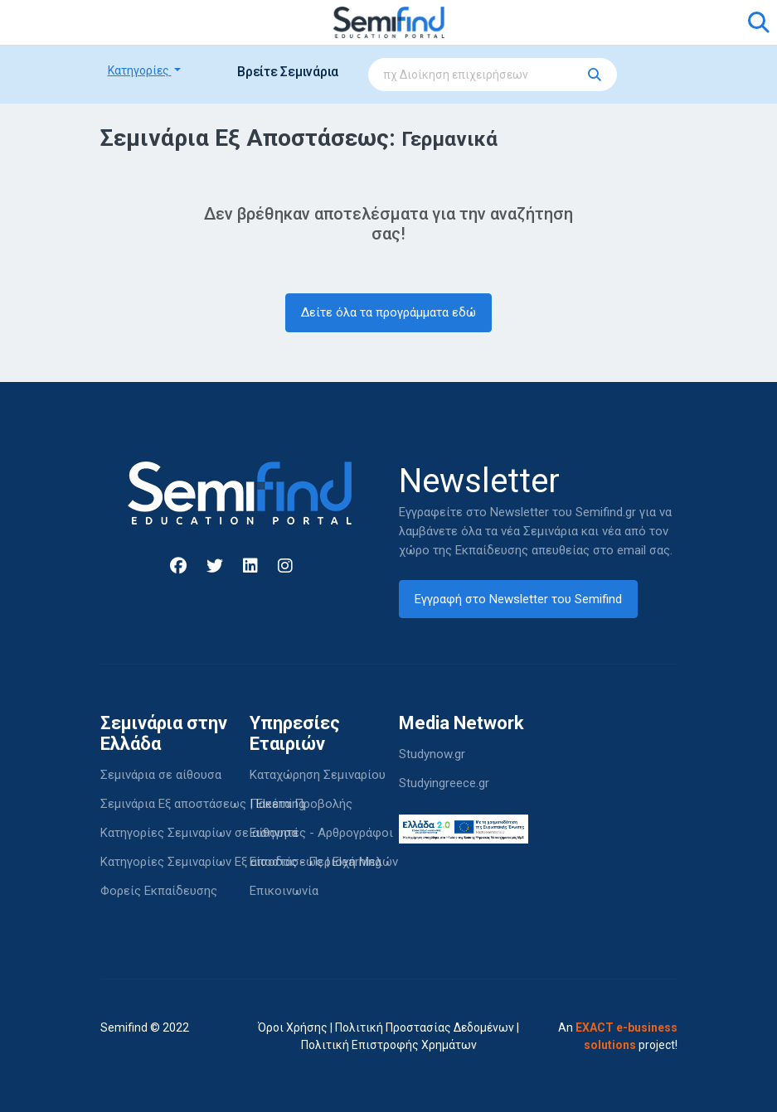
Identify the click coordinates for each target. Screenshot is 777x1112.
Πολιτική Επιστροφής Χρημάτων (389, 1045)
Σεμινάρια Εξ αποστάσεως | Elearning (202, 803)
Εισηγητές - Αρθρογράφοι (321, 832)
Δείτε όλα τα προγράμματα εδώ (388, 312)
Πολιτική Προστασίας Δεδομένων (424, 1027)
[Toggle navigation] (122, 22)
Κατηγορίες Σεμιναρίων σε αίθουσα (199, 832)
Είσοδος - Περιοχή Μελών (324, 861)
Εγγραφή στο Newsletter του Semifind (518, 599)
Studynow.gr (432, 754)
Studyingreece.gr (444, 783)
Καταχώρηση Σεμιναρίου (318, 774)
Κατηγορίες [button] (140, 70)
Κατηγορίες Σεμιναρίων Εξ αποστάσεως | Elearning (240, 861)
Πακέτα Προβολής (301, 803)
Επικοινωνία (284, 890)
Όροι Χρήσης (293, 1027)
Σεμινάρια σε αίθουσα (160, 774)
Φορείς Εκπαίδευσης (158, 890)
